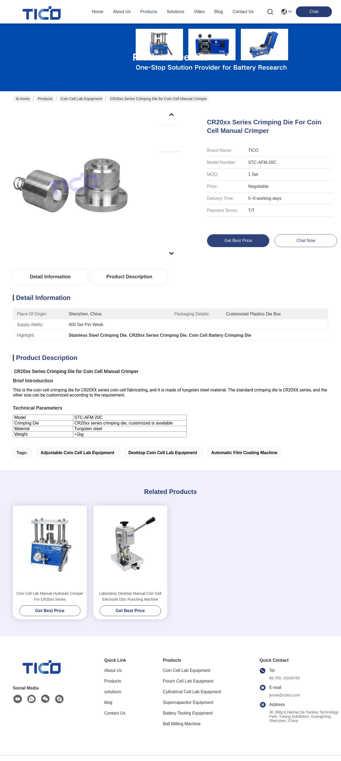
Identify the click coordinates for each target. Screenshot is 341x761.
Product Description (129, 276)
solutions (175, 11)
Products (45, 99)
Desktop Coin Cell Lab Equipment (162, 452)
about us (122, 11)
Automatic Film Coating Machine (244, 452)
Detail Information (50, 276)
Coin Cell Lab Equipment (81, 99)
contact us (243, 11)
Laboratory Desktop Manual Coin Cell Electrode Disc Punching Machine (130, 596)
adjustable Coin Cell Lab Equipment (77, 452)
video (199, 11)
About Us (113, 670)
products (148, 11)
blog (218, 11)
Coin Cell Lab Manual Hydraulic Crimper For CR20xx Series (50, 596)
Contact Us (114, 713)
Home (97, 11)
